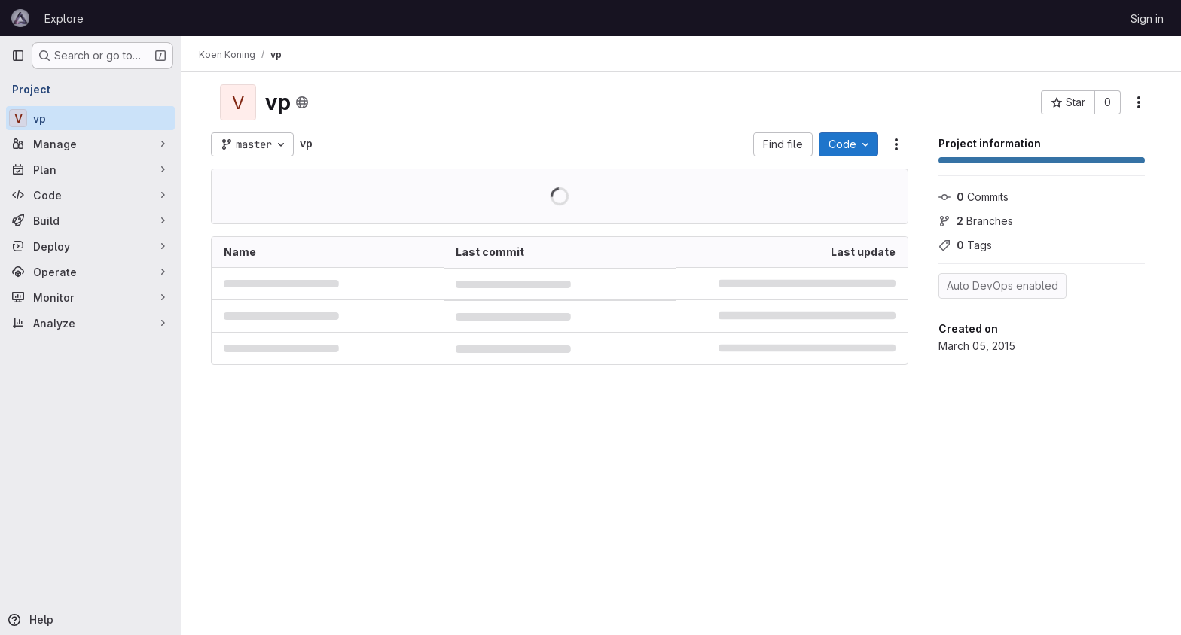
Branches (975, 220)
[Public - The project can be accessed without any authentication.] (302, 102)
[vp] (90, 118)
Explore (64, 18)
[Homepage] (20, 18)
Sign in (1147, 18)
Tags (965, 245)
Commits (973, 196)
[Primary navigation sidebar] (18, 56)
